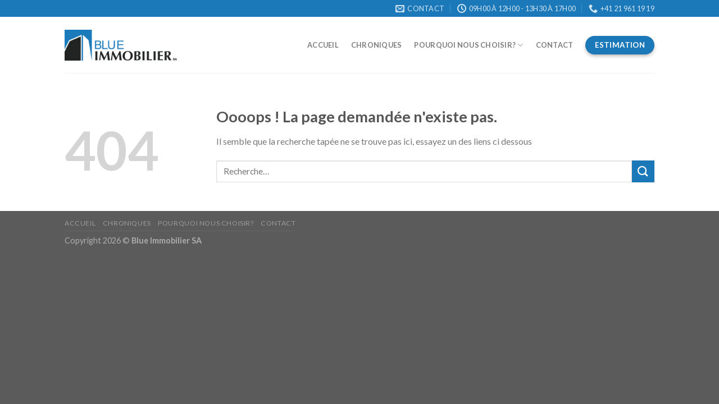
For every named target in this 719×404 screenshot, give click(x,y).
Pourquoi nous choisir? (468, 45)
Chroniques (376, 44)
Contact (555, 44)
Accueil (323, 44)
